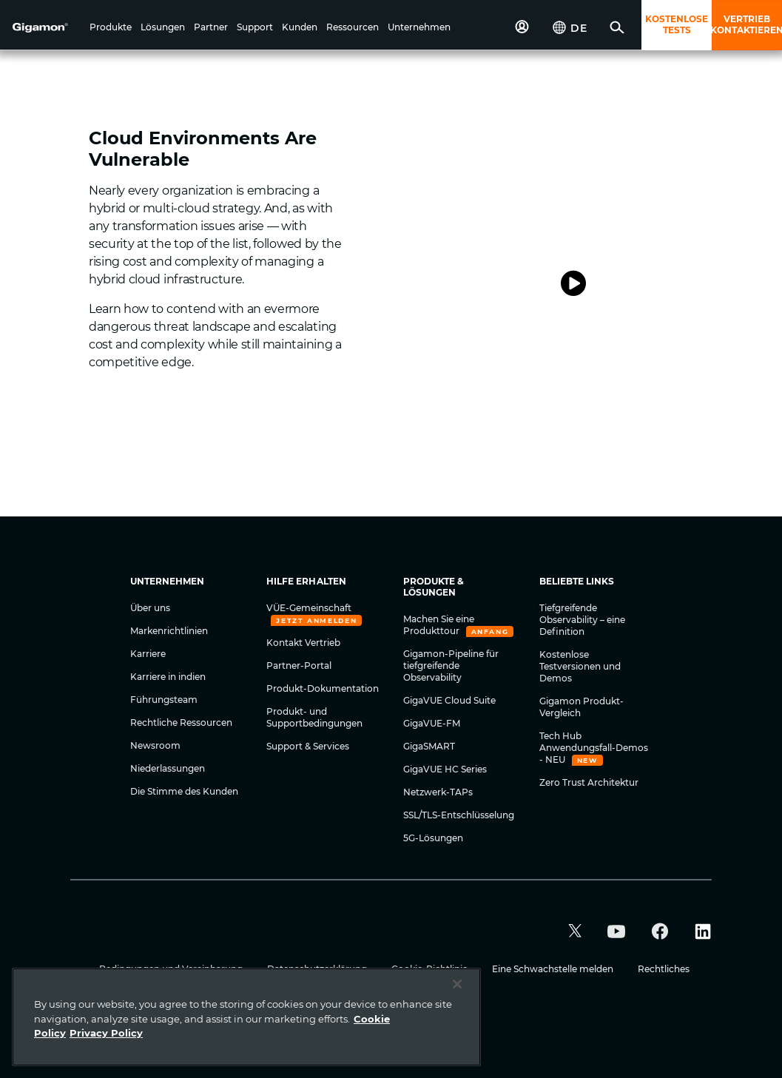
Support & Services (307, 746)
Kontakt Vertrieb (303, 642)
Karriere (148, 653)
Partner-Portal (298, 665)
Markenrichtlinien (169, 630)
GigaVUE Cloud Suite (449, 700)
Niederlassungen (167, 768)
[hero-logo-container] (47, 26)
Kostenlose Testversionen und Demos (580, 666)
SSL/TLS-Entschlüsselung (458, 815)
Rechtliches (664, 968)
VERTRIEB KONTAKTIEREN (747, 24)
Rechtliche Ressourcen (181, 722)
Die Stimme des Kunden (184, 791)
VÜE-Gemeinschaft (308, 607)
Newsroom (155, 745)
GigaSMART (429, 746)
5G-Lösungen (433, 837)
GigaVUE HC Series (445, 769)
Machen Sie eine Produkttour (438, 624)
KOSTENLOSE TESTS (676, 24)
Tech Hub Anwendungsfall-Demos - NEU (593, 747)
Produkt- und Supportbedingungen (314, 717)
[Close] (457, 984)
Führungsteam (164, 699)
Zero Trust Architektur (588, 782)
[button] (110, 28)
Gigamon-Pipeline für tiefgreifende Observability (451, 665)
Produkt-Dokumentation (322, 688)
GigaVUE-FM (431, 723)
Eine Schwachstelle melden (554, 968)
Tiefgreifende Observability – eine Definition (582, 619)
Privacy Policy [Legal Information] (106, 1033)
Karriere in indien (168, 676)
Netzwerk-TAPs (438, 792)
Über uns (150, 607)
